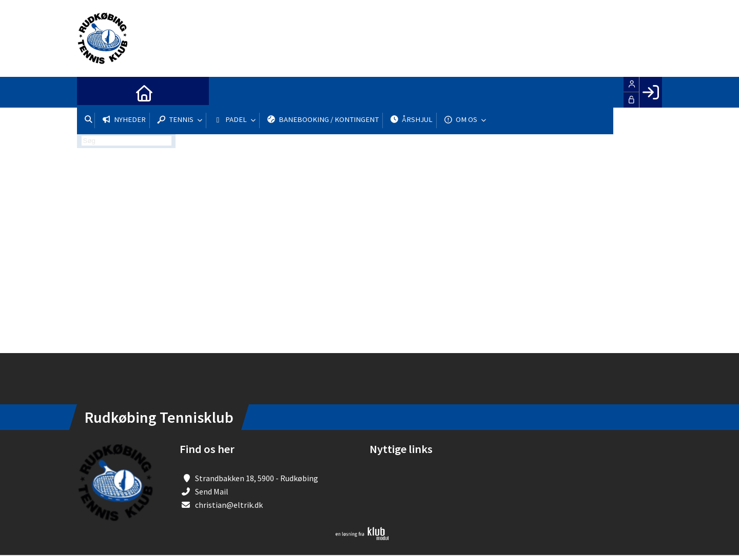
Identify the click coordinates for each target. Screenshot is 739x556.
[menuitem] (92, 92)
